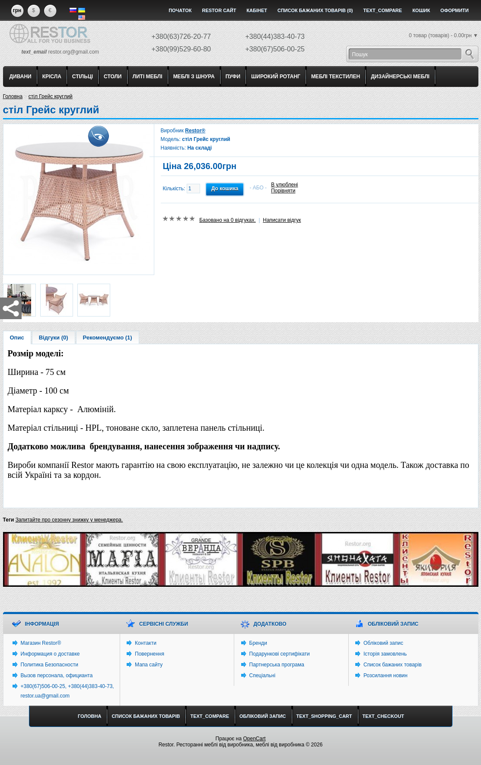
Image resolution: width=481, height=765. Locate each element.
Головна (13, 96)
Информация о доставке (50, 654)
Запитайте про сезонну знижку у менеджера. (69, 520)
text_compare (382, 10)
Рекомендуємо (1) (107, 337)
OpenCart (254, 739)
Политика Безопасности (49, 665)
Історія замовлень (385, 654)
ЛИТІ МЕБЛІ (147, 77)
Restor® (195, 131)
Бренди (258, 643)
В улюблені (284, 185)
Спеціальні (262, 675)
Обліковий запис (383, 643)
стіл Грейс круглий (51, 96)
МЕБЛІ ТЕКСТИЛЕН (335, 77)
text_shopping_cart (324, 716)
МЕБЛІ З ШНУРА (194, 77)
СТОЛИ (112, 77)
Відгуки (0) (53, 337)
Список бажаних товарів (392, 665)
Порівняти (283, 191)
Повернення (149, 654)
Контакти (145, 643)
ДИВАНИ (21, 77)
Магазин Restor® (41, 643)
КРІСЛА (51, 77)
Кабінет (256, 10)
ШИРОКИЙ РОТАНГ (275, 77)
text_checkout (384, 716)
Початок (180, 10)
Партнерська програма (276, 665)
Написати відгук (282, 220)
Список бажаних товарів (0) (315, 10)
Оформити (454, 10)
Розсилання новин (385, 675)
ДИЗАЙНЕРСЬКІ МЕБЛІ (400, 77)
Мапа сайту (148, 665)
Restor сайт (219, 10)
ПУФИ (233, 77)
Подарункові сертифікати (279, 654)
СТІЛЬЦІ (82, 77)
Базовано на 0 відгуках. (227, 220)
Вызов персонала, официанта (57, 675)
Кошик (421, 10)
